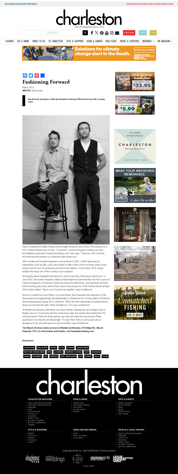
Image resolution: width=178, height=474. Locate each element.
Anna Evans (37, 90)
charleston (29, 347)
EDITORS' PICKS (124, 412)
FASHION (31, 438)
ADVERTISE (32, 416)
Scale (97, 356)
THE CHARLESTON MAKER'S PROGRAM (21, 4)
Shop (86, 352)
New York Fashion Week (34, 352)
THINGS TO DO (38, 40)
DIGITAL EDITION (34, 412)
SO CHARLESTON (55, 40)
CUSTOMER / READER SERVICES (39, 405)
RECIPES (76, 412)
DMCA (92, 466)
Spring (27, 356)
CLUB (153, 32)
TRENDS (31, 433)
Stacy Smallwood (68, 356)
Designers (96, 352)
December (37, 356)
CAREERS (31, 425)
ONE (80, 356)
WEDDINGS (148, 40)
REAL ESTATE (111, 40)
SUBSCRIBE (129, 32)
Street (53, 347)
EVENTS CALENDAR (125, 403)
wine (49, 352)
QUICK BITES (77, 407)
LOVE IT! (31, 442)
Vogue (105, 356)
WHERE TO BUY (33, 418)
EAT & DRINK (23, 40)
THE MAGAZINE (164, 40)
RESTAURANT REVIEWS (81, 405)
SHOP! (143, 32)
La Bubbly (58, 352)
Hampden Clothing (73, 352)
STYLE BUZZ (32, 440)
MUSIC (120, 407)
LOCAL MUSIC (78, 438)
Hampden (54, 356)
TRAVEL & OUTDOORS (129, 40)
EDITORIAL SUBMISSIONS (37, 423)
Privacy (86, 466)
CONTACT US (33, 414)
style (61, 347)
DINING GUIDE (78, 403)
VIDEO (75, 433)
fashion (70, 347)
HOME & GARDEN (94, 40)
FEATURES (10, 40)
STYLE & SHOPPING (74, 40)
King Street (42, 347)
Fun (45, 356)
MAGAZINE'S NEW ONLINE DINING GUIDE (149, 4)
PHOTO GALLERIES (79, 436)
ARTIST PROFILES (124, 405)
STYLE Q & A (32, 436)
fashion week (82, 347)
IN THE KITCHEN (79, 409)
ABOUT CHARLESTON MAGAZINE (39, 403)
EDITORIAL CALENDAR (36, 420)
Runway (88, 356)
